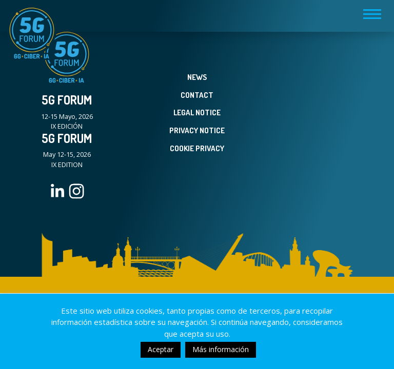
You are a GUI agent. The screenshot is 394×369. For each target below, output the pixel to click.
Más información (220, 349)
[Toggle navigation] (372, 14)
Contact (197, 95)
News (197, 77)
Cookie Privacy (197, 148)
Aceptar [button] (160, 349)
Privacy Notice (197, 130)
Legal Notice (197, 112)
